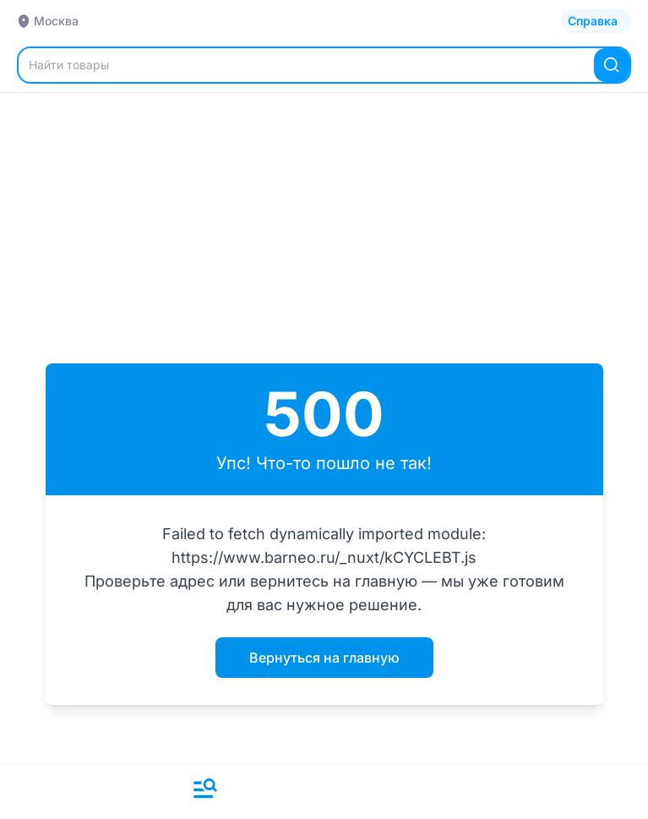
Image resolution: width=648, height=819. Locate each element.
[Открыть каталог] (596, 21)
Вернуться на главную (324, 657)
